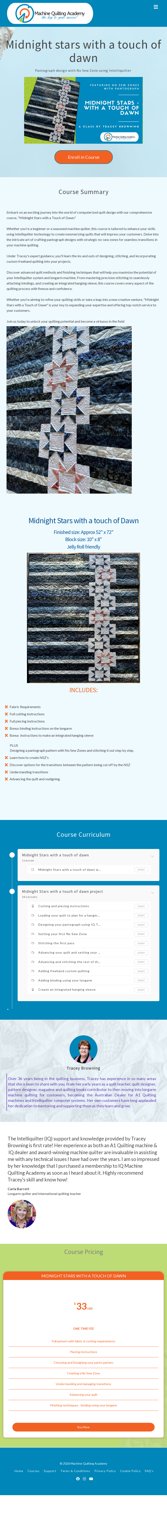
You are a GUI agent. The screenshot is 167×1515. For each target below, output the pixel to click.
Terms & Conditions (75, 1491)
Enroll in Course (83, 157)
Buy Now (83, 1444)
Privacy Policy (105, 1491)
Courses (33, 1491)
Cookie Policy (130, 1491)
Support (50, 1491)
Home (19, 1491)
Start (141, 869)
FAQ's (149, 1491)
